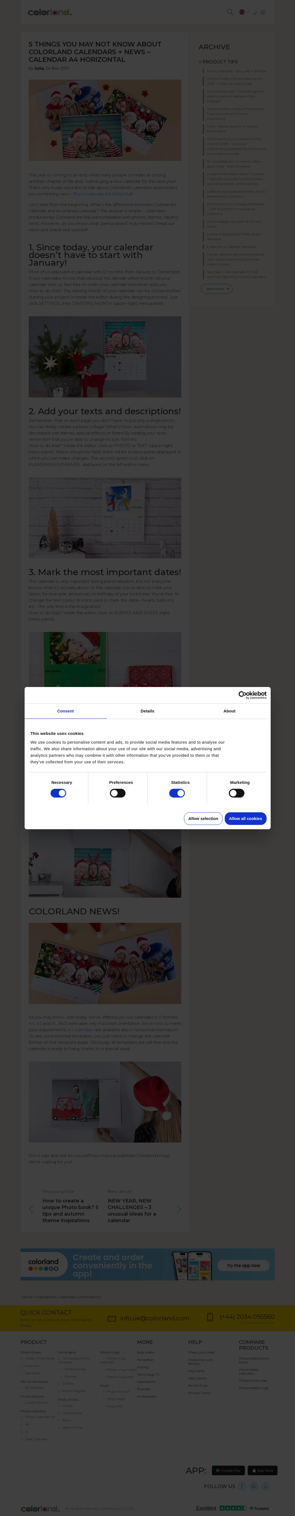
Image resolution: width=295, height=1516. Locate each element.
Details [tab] (147, 711)
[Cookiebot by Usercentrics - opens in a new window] (243, 695)
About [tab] (230, 711)
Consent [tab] (65, 711)
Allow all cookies (245, 818)
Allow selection (203, 818)
